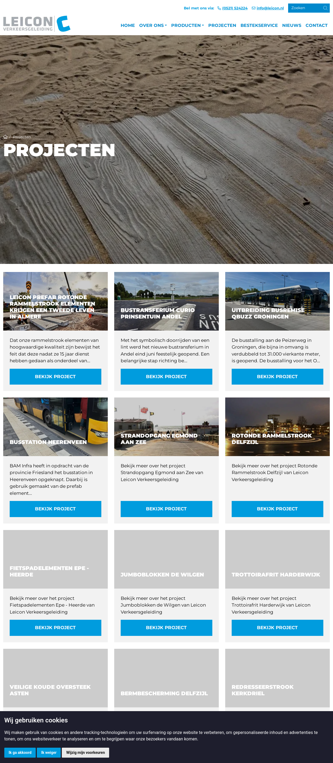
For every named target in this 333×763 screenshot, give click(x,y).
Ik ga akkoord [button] (20, 752)
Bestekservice (259, 25)
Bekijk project (55, 376)
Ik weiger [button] (48, 752)
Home (128, 25)
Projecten (222, 25)
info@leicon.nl (270, 8)
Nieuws (291, 25)
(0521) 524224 (235, 8)
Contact (317, 25)
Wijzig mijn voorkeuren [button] (85, 752)
